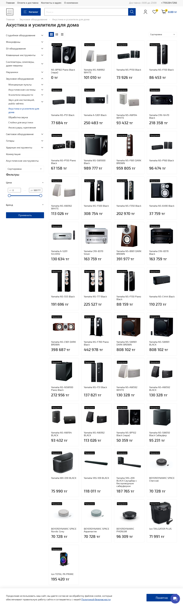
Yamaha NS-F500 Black (96, 205)
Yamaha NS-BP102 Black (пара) (126, 434)
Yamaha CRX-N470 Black (159, 116)
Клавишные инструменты (20, 55)
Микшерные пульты (20, 84)
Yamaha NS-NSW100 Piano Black (62, 388)
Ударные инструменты (19, 147)
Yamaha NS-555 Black (63, 296)
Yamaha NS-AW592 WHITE (126, 388)
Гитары (10, 140)
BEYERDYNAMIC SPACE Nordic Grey (63, 530)
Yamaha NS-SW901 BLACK (159, 343)
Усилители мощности (20, 94)
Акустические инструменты (22, 160)
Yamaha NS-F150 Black (161, 69)
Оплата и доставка (27, 2)
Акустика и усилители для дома (23, 110)
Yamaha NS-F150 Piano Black (128, 298)
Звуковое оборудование (33, 19)
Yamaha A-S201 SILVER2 (59, 252)
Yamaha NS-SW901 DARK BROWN (126, 343)
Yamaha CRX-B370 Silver (93, 252)
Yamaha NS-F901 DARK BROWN (128, 161)
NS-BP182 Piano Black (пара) (63, 71)
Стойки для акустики (20, 122)
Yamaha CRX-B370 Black (159, 252)
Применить (25, 215)
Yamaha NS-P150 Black (128, 69)
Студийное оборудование (20, 35)
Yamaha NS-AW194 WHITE (126, 116)
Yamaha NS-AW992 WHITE (94, 71)
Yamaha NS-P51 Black (62, 115)
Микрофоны (13, 41)
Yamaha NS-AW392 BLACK (94, 434)
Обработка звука (18, 117)
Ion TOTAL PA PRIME (62, 574)
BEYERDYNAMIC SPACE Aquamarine (96, 530)
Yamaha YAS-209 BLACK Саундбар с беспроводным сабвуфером (126, 481)
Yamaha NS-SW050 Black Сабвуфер (159, 434)
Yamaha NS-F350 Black (128, 205)
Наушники (12, 72)
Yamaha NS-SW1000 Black (94, 161)
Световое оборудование (20, 134)
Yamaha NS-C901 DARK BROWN (63, 343)
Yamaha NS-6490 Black (161, 205)
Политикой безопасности (96, 599)
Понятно (162, 597)
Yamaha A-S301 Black (95, 115)
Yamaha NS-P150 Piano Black (63, 161)
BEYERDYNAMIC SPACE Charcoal (161, 479)
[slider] (9, 195)
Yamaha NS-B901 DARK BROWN (128, 252)
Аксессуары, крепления (22, 127)
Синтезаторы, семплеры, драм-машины (20, 63)
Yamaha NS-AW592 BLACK (159, 388)
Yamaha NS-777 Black (95, 296)
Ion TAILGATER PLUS (160, 528)
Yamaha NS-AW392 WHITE (61, 207)
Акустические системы (21, 89)
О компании (71, 2)
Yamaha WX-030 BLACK (63, 477)
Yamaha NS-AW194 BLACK (61, 434)
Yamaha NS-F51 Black (95, 387)
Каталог (31, 11)
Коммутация (13, 154)
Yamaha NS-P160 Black (161, 160)
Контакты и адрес (51, 2)
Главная (10, 2)
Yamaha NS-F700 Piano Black (96, 343)
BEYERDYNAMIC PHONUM (125, 530)
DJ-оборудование (16, 48)
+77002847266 (169, 2)
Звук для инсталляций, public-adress (21, 101)
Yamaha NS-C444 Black (162, 296)
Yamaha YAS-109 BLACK (96, 477)
